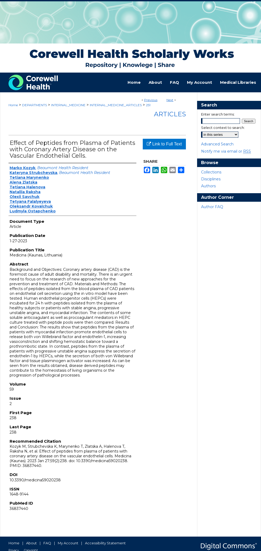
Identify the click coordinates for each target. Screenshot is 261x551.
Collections (211, 172)
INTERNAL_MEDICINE (68, 105)
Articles (170, 114)
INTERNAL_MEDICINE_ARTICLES (116, 105)
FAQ (47, 543)
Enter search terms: (218, 114)
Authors (208, 186)
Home (13, 105)
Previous (150, 100)
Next (169, 100)
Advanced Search (217, 144)
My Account (68, 543)
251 (148, 105)
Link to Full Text (164, 144)
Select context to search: (223, 127)
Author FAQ (212, 206)
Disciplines (211, 179)
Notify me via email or (226, 151)
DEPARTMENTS (34, 105)
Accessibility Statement (105, 543)
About (31, 543)
